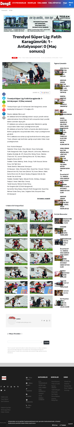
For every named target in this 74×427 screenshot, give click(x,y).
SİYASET (41, 393)
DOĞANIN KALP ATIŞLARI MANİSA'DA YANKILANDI (64, 231)
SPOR (10, 10)
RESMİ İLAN (32, 3)
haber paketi (4, 425)
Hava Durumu (55, 381)
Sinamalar (54, 392)
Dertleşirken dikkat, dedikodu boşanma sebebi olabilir (64, 303)
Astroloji (66, 390)
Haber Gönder (5, 412)
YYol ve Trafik (55, 384)
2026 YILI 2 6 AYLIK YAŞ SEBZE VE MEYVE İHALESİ (64, 72)
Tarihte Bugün (55, 390)
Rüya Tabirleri (68, 388)
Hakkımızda (4, 397)
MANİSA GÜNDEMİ (41, 399)
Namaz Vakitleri (53, 386)
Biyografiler (67, 386)
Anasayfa (4, 10)
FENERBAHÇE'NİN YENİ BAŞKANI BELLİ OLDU (66, 221)
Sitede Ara (67, 381)
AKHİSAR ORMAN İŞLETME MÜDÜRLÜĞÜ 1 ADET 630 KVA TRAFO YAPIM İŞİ (64, 86)
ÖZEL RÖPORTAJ (54, 3)
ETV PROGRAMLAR (19, 3)
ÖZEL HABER (42, 3)
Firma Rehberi (55, 396)
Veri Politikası (5, 401)
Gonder (46, 342)
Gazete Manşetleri (54, 399)
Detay (55, 425)
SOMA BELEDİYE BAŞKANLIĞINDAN (66, 112)
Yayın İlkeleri (4, 399)
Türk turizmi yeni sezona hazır (64, 293)
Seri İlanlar (54, 394)
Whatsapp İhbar (5, 410)
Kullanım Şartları (6, 407)
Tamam (63, 425)
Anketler (66, 384)
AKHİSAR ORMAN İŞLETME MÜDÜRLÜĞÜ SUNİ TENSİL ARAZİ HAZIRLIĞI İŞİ (64, 203)
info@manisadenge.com (23, 322)
